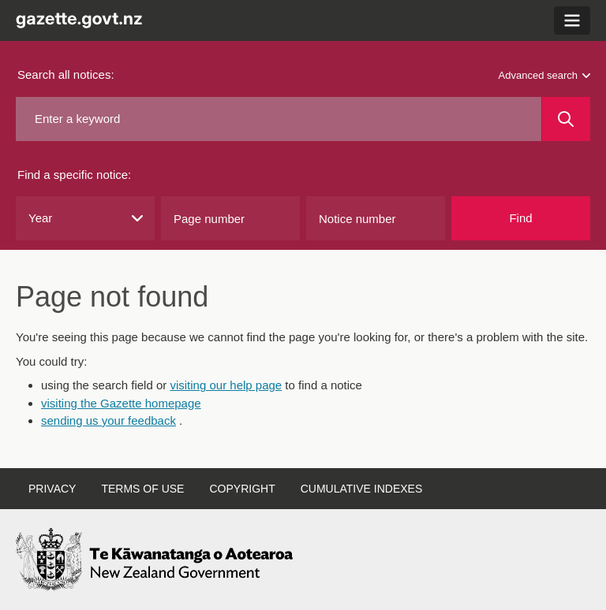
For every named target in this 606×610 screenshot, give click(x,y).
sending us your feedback (108, 420)
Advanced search (544, 75)
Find (520, 218)
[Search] (566, 119)
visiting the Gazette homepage (121, 403)
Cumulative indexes (362, 488)
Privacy (52, 488)
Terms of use (142, 488)
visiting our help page (226, 385)
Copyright (242, 488)
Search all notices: (65, 74)
